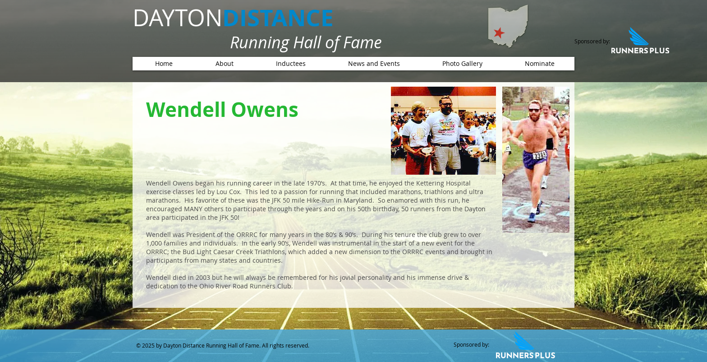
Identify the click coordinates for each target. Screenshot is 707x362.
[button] (291, 63)
